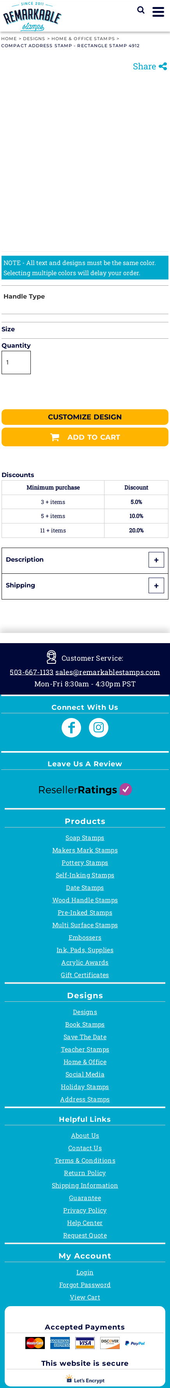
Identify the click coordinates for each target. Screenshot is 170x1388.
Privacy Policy (84, 1210)
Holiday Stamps (85, 1086)
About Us (85, 1135)
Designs (34, 38)
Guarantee (85, 1198)
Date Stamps (85, 887)
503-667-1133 (31, 671)
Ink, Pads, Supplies (85, 950)
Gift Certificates (85, 975)
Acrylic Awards (84, 962)
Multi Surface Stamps (85, 925)
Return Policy (85, 1173)
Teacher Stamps (85, 1049)
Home (9, 38)
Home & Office (85, 1061)
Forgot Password (85, 1284)
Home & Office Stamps (83, 38)
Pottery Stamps (85, 862)
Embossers (85, 937)
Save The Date (85, 1037)
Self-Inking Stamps (85, 875)
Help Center (85, 1222)
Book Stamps (85, 1024)
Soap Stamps (85, 837)
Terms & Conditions (85, 1160)
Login (85, 1272)
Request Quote (85, 1235)
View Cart (85, 1297)
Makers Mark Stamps (85, 850)
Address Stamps (85, 1099)
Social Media (85, 1074)
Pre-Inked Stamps (85, 912)
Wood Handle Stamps (85, 900)
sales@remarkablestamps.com (107, 671)
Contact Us (85, 1148)
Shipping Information (85, 1185)
